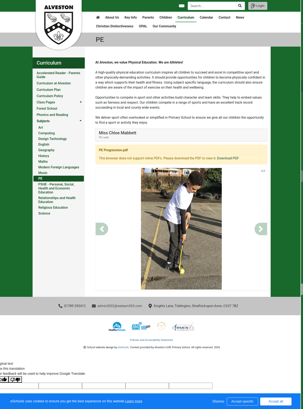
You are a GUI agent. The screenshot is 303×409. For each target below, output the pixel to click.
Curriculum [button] (185, 17)
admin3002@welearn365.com (120, 306)
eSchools (123, 347)
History (43, 156)
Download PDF (228, 158)
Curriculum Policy (50, 96)
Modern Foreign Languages (58, 167)
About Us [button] (112, 17)
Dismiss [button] (218, 401)
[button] (102, 229)
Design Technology (52, 139)
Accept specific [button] (242, 401)
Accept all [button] (276, 401)
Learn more (133, 401)
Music (43, 173)
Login (257, 5)
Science (44, 213)
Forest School (47, 109)
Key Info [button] (130, 17)
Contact (224, 17)
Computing (46, 133)
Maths (43, 162)
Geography (46, 150)
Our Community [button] (164, 26)
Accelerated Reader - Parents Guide (58, 75)
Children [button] (166, 17)
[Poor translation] (15, 379)
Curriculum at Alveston (54, 83)
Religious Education (53, 208)
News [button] (240, 17)
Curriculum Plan (49, 90)
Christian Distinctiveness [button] (114, 26)
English (43, 144)
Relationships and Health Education (57, 200)
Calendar (206, 17)
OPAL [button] (143, 26)
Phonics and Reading (52, 115)
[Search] (211, 6)
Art (40, 128)
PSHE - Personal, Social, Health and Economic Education (56, 188)
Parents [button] (148, 17)
